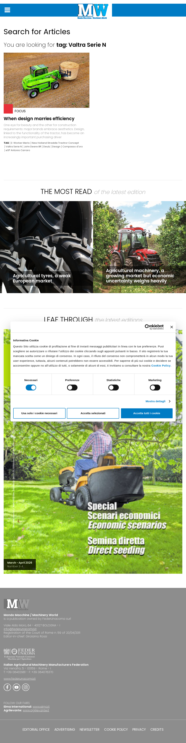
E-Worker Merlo (20, 143)
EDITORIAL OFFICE (36, 730)
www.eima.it (41, 707)
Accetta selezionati (93, 413)
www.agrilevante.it (36, 710)
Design (56, 146)
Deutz (46, 146)
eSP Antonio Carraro (18, 150)
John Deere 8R (32, 146)
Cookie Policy (161, 365)
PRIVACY (139, 730)
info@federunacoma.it (20, 629)
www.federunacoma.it (20, 679)
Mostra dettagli (155, 401)
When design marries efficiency (39, 119)
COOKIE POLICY (116, 730)
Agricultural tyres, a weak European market (42, 278)
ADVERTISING (64, 730)
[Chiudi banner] (171, 327)
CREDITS (157, 730)
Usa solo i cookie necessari (39, 413)
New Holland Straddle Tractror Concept (55, 143)
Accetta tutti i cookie (146, 413)
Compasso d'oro (72, 146)
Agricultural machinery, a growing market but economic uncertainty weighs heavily (140, 276)
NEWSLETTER (90, 730)
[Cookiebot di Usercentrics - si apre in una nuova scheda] (147, 327)
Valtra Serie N (14, 146)
